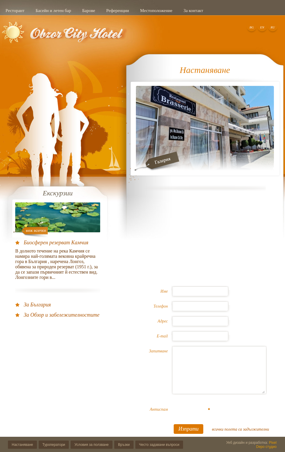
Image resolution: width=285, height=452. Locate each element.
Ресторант (15, 10)
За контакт (193, 10)
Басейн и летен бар (53, 10)
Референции (117, 10)
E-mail (162, 336)
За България (37, 305)
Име (164, 291)
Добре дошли (65, 36)
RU (273, 27)
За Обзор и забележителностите (62, 315)
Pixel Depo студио (266, 445)
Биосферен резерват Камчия (56, 242)
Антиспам (159, 409)
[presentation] (218, 411)
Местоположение (156, 10)
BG (252, 27)
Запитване (158, 351)
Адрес (163, 321)
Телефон (160, 306)
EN (262, 27)
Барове (88, 10)
